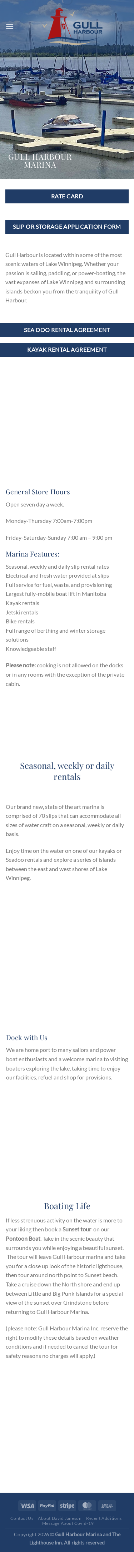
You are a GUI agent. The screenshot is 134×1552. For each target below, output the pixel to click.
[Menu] (9, 26)
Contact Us (21, 1518)
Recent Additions (104, 1518)
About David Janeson (60, 1518)
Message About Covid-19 (68, 1523)
